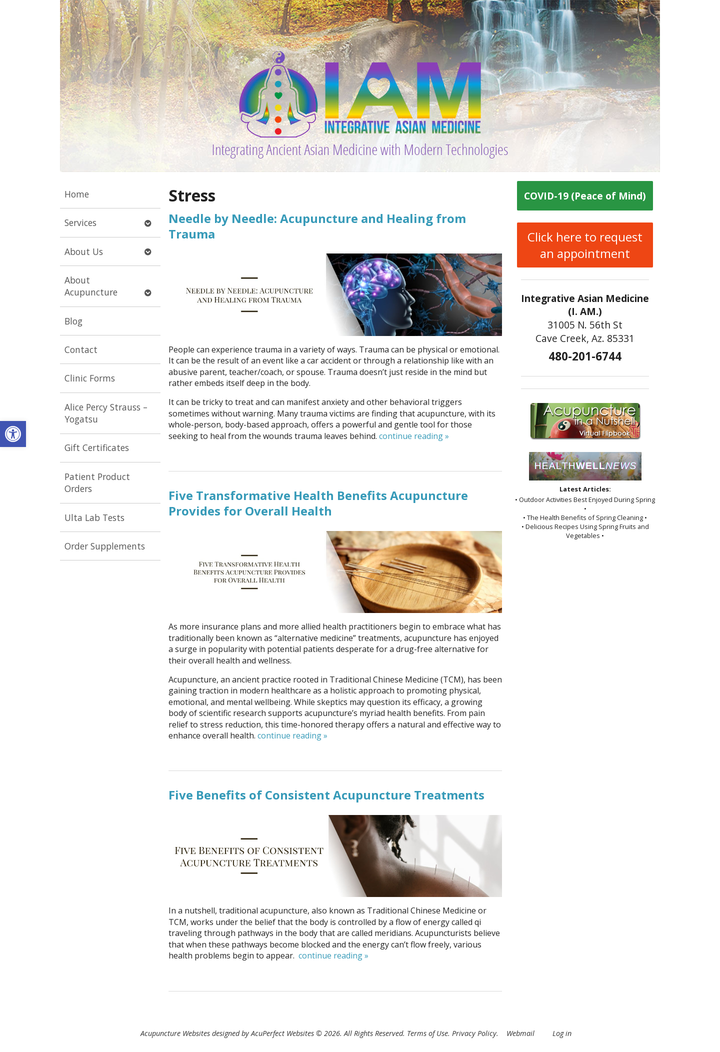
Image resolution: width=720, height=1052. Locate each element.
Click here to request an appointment (585, 245)
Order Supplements (104, 546)
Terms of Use (427, 1033)
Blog (73, 321)
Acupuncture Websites (175, 1033)
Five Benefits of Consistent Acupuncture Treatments (326, 794)
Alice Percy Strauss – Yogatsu (106, 413)
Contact (81, 350)
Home (76, 194)
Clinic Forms (89, 378)
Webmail (520, 1033)
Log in (562, 1033)
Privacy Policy (474, 1033)
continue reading (414, 436)
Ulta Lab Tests (94, 518)
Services (80, 222)
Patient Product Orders (97, 482)
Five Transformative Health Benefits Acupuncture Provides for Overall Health (318, 503)
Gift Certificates (96, 448)
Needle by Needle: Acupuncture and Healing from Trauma (317, 226)
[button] (13, 434)
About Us (83, 252)
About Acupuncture (91, 286)
